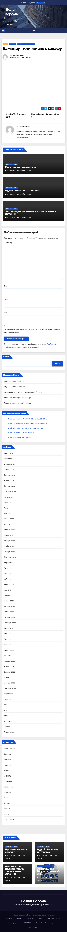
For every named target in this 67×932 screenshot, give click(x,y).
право (26, 44)
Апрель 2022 (9, 716)
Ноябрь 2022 (9, 677)
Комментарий (9, 243)
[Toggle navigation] (34, 30)
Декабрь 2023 (9, 606)
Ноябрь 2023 (9, 612)
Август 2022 (8, 694)
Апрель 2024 (9, 584)
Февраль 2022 (9, 727)
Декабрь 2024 (9, 541)
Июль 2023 (8, 634)
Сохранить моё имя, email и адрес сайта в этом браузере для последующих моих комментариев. (33, 330)
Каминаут (28, 57)
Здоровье (7, 754)
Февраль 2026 (9, 464)
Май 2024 (8, 579)
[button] (64, 31)
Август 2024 (8, 563)
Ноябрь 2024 (9, 546)
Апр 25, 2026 (12, 855)
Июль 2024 (8, 568)
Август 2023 (8, 628)
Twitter (19, 918)
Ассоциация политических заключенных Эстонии (31, 212)
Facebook (9, 918)
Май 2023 (8, 645)
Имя (6, 286)
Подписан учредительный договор (17, 403)
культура (7, 765)
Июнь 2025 (8, 508)
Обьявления (8, 787)
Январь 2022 (9, 732)
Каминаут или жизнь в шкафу (32, 48)
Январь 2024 (9, 601)
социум (32, 44)
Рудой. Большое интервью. (22, 190)
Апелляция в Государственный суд (17, 398)
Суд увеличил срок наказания (32, 428)
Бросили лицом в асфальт (21, 167)
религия (7, 803)
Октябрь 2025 (9, 486)
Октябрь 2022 (9, 683)
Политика (20, 44)
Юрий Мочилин (18, 55)
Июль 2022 (8, 699)
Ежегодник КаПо (27, 433)
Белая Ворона (33, 901)
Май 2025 (8, 513)
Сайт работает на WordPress (22, 915)
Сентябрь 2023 (10, 623)
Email (7, 299)
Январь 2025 (9, 535)
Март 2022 (8, 721)
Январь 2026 (9, 470)
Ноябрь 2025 (9, 481)
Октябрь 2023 (9, 617)
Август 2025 (8, 497)
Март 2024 (8, 590)
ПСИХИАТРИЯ (32, 927)
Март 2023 (8, 656)
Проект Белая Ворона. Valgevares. (47, 923)
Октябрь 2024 (9, 552)
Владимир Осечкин (54, 918)
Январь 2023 (9, 666)
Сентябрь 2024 (10, 557)
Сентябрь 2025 (10, 492)
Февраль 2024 (9, 595)
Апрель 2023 (9, 650)
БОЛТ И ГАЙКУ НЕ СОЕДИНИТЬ (34, 419)
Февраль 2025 (9, 530)
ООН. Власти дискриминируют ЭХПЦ (35, 424)
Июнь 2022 (8, 705)
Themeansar (50, 915)
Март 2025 (8, 524)
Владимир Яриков (13, 923)
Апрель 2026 (9, 453)
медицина (7, 770)
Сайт (5, 313)
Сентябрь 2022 (10, 688)
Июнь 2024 (8, 574)
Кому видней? (26, 437)
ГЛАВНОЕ (27, 923)
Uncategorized (9, 749)
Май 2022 (8, 710)
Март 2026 (8, 459)
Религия (7, 809)
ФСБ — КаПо (9, 820)
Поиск (6, 357)
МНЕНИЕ (5, 44)
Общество (12, 44)
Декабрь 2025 (9, 475)
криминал (7, 760)
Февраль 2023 (9, 661)
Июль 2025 (8, 502)
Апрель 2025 (9, 519)
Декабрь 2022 (9, 672)
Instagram (30, 918)
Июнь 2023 (8, 639)
